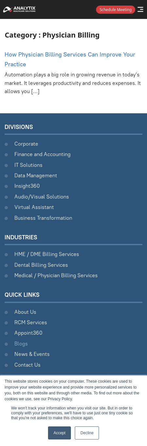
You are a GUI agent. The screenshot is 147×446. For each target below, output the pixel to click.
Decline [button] (86, 433)
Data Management (35, 175)
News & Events (32, 354)
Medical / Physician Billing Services (56, 275)
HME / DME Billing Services (46, 254)
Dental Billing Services (41, 265)
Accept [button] (60, 433)
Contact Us (27, 364)
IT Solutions (28, 165)
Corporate (26, 143)
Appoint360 (28, 332)
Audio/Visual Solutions (41, 196)
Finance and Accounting (42, 154)
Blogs (21, 343)
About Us (25, 312)
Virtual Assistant (34, 207)
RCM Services (30, 322)
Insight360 (27, 186)
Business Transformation (43, 218)
